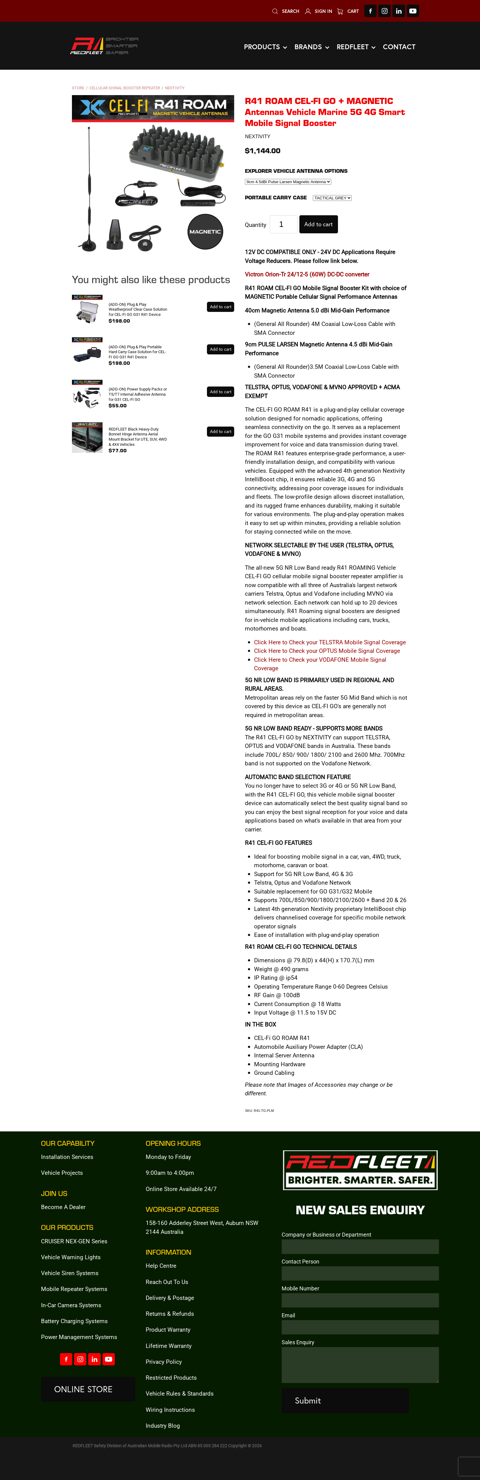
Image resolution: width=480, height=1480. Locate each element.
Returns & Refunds (170, 1313)
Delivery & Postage (170, 1297)
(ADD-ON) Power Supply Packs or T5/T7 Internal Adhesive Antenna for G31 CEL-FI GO (138, 394)
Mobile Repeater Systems (74, 1289)
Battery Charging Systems (74, 1321)
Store (78, 88)
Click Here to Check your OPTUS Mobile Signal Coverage (327, 650)
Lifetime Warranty (169, 1345)
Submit (308, 1400)
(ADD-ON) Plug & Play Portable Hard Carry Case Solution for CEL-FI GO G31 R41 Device (137, 352)
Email (288, 1315)
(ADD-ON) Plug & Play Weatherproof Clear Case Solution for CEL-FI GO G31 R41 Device (138, 309)
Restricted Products (171, 1377)
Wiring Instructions (170, 1409)
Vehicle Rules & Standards (180, 1393)
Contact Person (300, 1261)
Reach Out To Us (167, 1282)
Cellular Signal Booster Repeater (124, 88)
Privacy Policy (164, 1361)
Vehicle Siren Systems (70, 1273)
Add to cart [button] (318, 224)
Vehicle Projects (62, 1172)
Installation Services (67, 1156)
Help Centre (161, 1265)
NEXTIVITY (175, 88)
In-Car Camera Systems (71, 1305)
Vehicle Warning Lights (71, 1257)
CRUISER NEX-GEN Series (74, 1241)
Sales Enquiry (298, 1342)
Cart (348, 11)
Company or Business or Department (326, 1235)
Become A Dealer (63, 1207)
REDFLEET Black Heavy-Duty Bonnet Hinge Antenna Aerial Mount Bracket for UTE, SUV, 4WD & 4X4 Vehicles (138, 436)
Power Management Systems (79, 1337)
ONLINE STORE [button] (83, 1389)
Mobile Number (300, 1288)
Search (285, 11)
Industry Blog (163, 1425)
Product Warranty (168, 1329)
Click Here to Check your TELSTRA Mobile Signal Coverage (330, 642)
